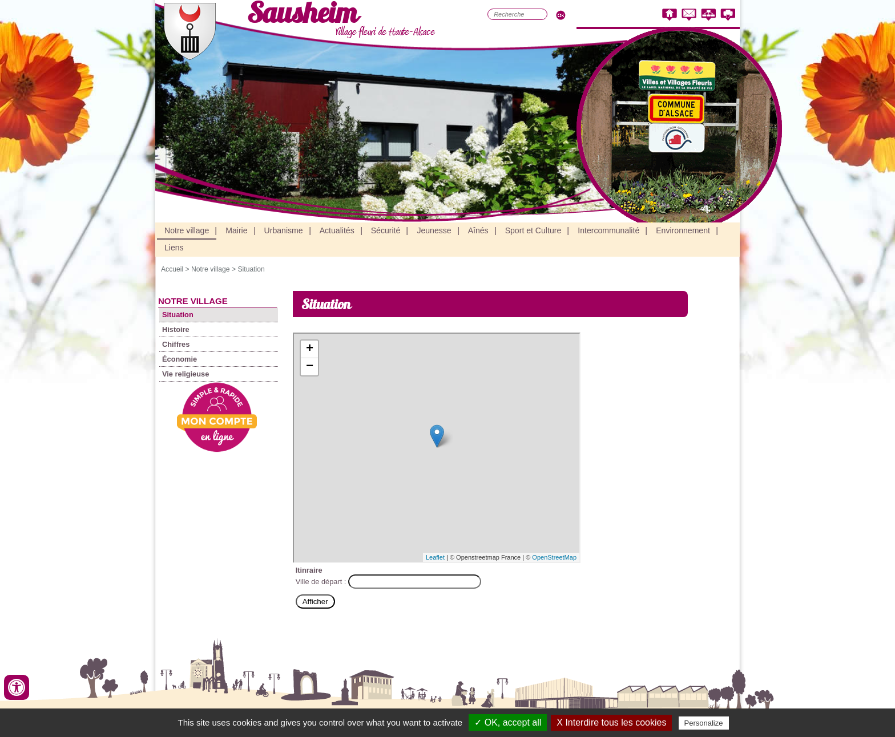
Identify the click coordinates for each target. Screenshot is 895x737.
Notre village (186, 230)
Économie (179, 359)
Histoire (176, 329)
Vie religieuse (185, 374)
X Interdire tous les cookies (611, 722)
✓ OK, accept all (507, 722)
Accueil (172, 269)
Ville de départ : (322, 581)
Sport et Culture (533, 230)
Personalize (703, 723)
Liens (174, 247)
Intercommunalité (608, 230)
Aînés (478, 230)
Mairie (236, 230)
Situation (250, 269)
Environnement (683, 230)
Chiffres (176, 344)
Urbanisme (283, 230)
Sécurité (386, 230)
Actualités (337, 230)
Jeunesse (434, 230)
